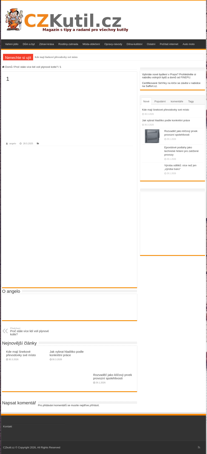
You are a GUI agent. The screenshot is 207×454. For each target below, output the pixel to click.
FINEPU (185, 77)
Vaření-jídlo (11, 44)
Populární (160, 101)
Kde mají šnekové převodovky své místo (56, 57)
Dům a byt (29, 44)
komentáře (177, 101)
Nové (146, 101)
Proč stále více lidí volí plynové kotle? (36, 66)
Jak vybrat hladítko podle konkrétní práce (67, 353)
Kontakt (7, 426)
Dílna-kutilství (135, 44)
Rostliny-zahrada (68, 44)
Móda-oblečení (91, 44)
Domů (7, 66)
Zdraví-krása (46, 44)
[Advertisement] (69, 112)
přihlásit (94, 405)
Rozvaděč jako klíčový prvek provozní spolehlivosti (112, 376)
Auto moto (189, 44)
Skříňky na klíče (167, 83)
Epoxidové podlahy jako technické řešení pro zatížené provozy (181, 151)
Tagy (191, 101)
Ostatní (151, 44)
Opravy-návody (113, 44)
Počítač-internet (169, 44)
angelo (12, 143)
